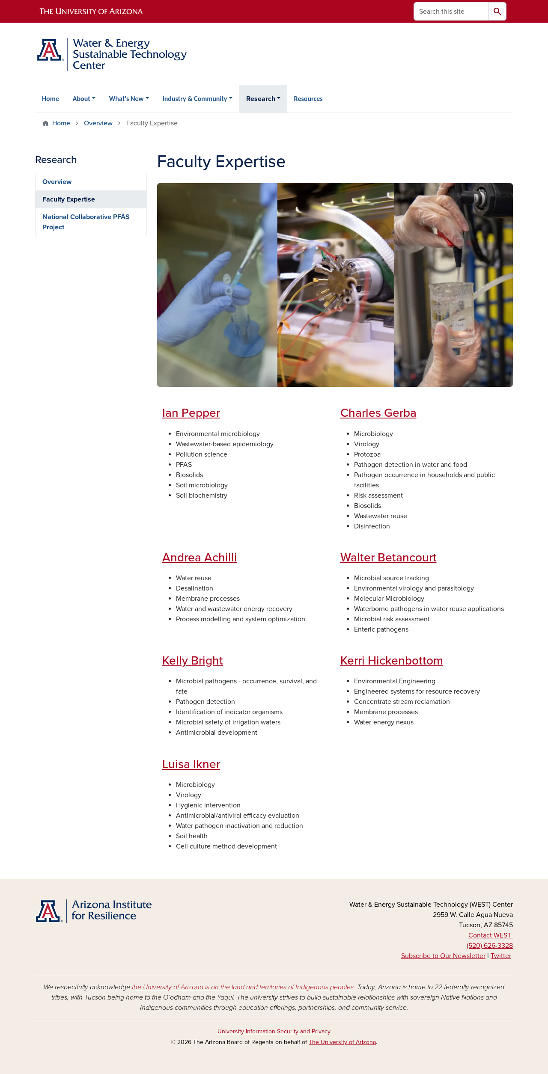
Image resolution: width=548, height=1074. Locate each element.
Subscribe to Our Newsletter (443, 956)
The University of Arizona (342, 1042)
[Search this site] (451, 11)
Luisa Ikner (191, 764)
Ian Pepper (191, 413)
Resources (308, 99)
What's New (126, 99)
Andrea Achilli (199, 557)
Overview (98, 123)
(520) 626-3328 (490, 945)
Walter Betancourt (388, 557)
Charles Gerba (378, 413)
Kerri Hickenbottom (391, 660)
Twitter (501, 956)
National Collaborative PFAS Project (86, 222)
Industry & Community (195, 99)
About (81, 99)
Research (260, 99)
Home (50, 99)
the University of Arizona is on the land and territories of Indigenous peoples (243, 987)
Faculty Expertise (68, 199)
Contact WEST (490, 935)
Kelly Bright (192, 660)
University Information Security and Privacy (274, 1031)
